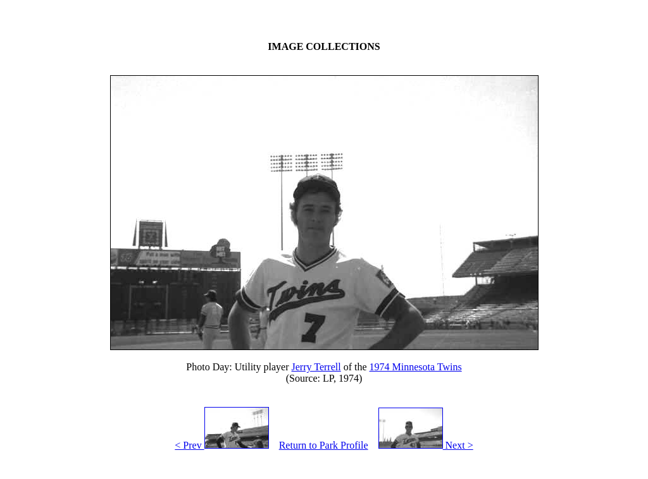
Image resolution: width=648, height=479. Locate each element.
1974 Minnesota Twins (416, 366)
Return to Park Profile (323, 445)
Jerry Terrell (316, 366)
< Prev (221, 445)
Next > (425, 445)
